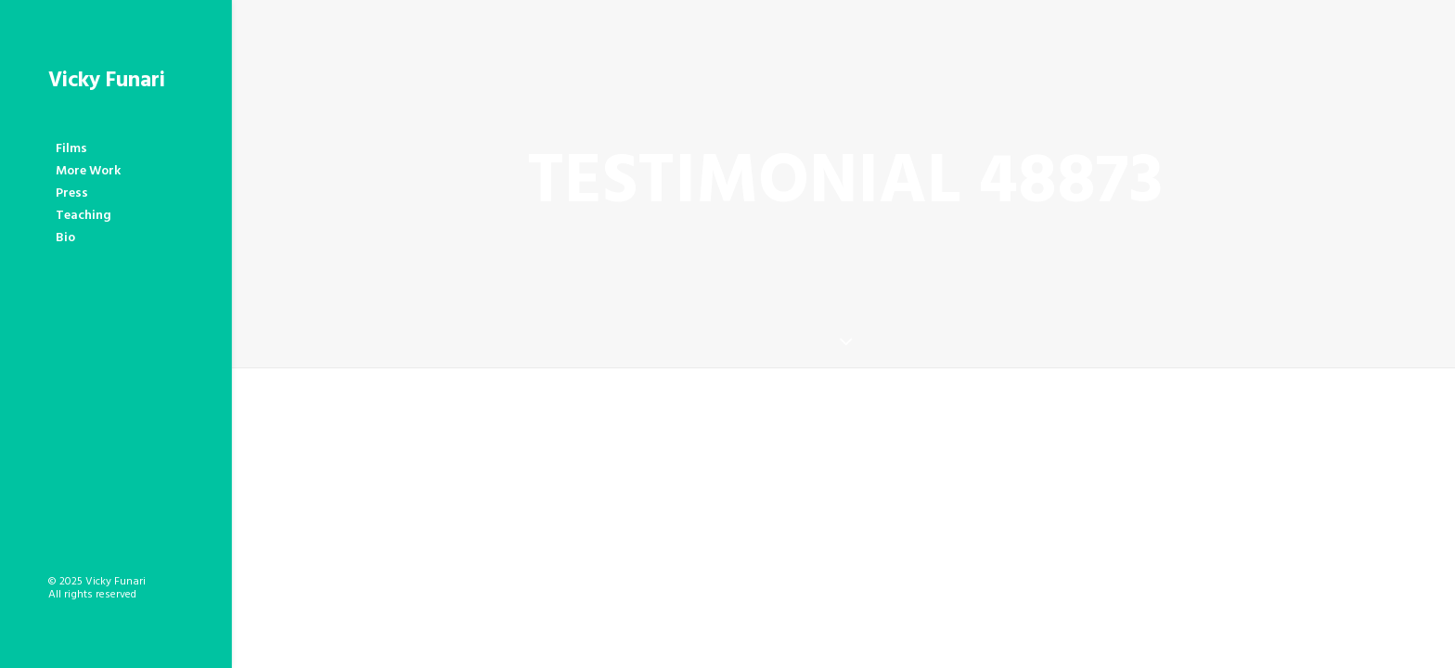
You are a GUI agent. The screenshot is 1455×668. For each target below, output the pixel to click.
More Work (88, 171)
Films (71, 149)
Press (72, 193)
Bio (65, 238)
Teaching (83, 215)
